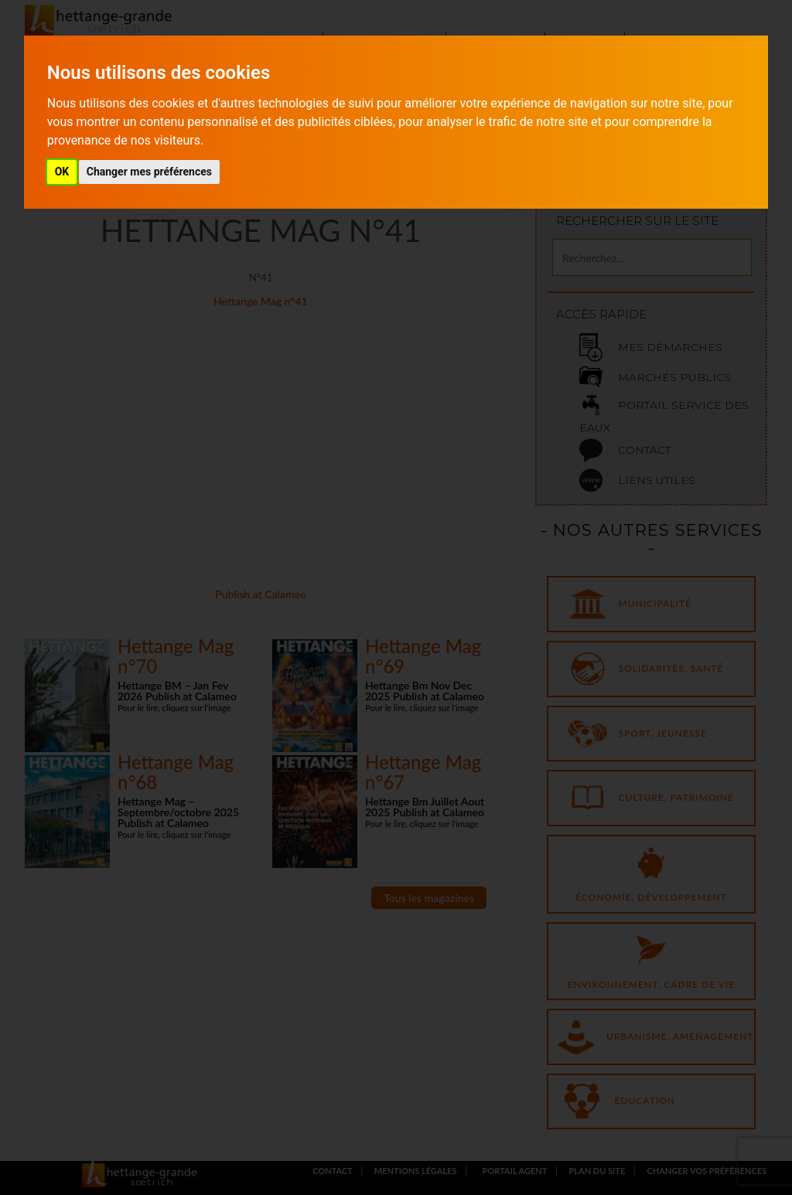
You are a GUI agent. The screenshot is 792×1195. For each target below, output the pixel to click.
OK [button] (62, 171)
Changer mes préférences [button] (149, 171)
